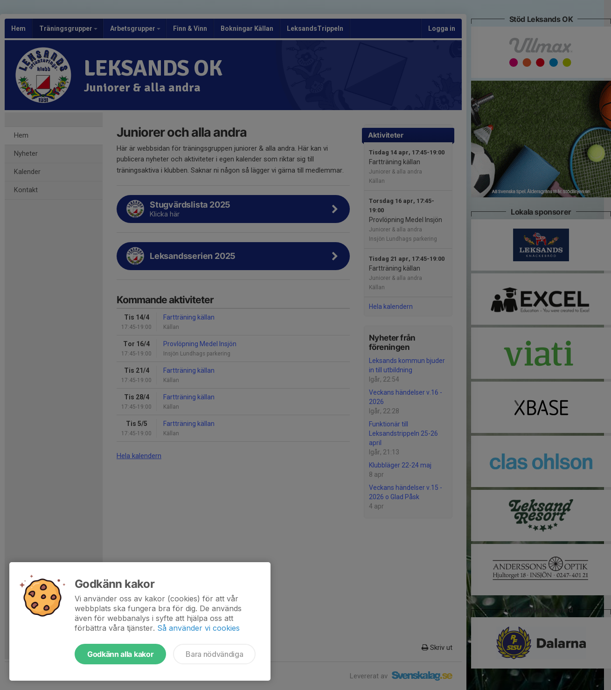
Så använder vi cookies (198, 628)
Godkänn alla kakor (120, 654)
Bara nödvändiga (214, 654)
